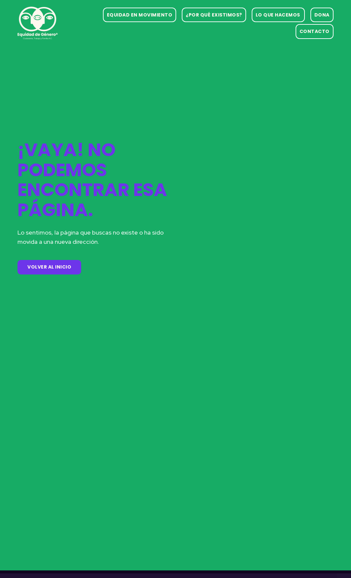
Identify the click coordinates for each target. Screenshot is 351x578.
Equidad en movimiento (140, 15)
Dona (322, 15)
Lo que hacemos (278, 15)
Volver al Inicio (49, 267)
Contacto (315, 31)
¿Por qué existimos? (214, 15)
